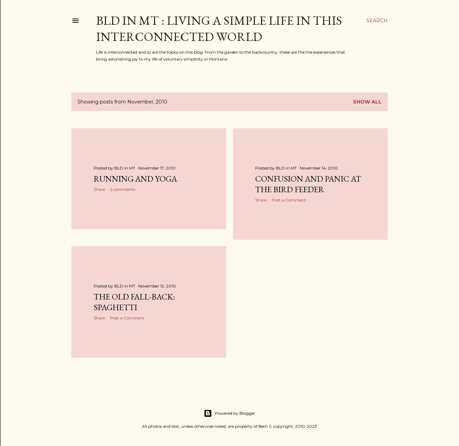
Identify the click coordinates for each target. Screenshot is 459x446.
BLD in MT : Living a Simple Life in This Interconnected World (219, 28)
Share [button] (99, 189)
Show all (367, 102)
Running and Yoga (135, 178)
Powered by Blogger (229, 413)
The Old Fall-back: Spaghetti (134, 302)
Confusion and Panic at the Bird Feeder (308, 184)
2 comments (122, 189)
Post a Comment (289, 200)
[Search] (377, 20)
